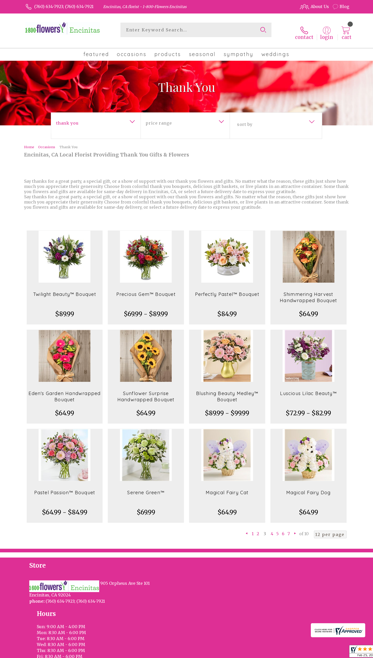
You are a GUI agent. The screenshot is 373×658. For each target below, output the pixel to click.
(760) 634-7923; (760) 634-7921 (64, 6)
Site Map (335, 652)
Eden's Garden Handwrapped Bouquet (64, 392)
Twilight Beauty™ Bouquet (64, 290)
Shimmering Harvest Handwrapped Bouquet (308, 293)
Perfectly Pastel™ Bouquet (227, 290)
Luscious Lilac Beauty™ (308, 389)
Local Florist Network (301, 652)
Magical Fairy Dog (308, 488)
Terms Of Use (230, 652)
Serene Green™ (145, 488)
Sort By (244, 119)
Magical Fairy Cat (227, 488)
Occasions (46, 142)
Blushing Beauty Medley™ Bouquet (227, 392)
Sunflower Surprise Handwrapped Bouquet (146, 392)
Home (29, 142)
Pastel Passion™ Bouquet (64, 488)
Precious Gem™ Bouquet (146, 290)
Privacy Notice (262, 652)
